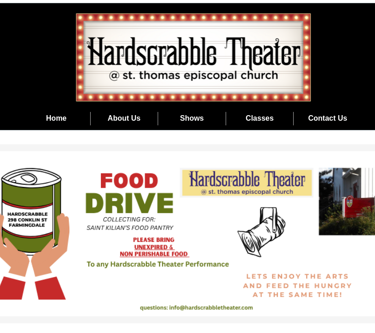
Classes (260, 118)
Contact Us (327, 118)
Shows (192, 118)
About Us (124, 118)
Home (56, 118)
